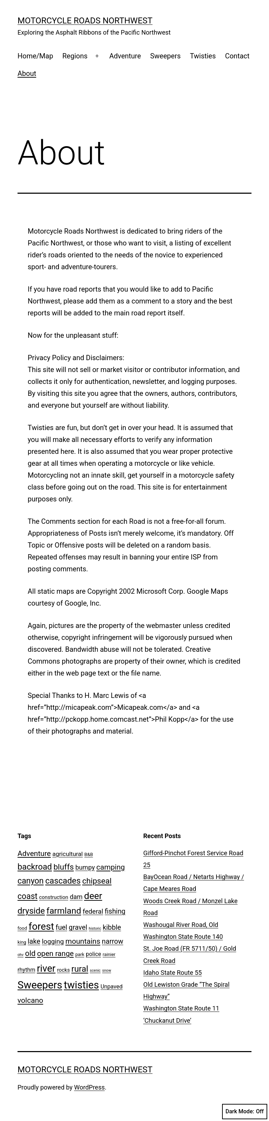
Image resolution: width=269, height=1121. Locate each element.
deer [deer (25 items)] (93, 896)
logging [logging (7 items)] (53, 941)
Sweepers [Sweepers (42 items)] (40, 985)
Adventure (125, 56)
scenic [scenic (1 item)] (95, 970)
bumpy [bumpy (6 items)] (85, 867)
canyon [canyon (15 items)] (31, 881)
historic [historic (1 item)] (95, 928)
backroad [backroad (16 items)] (35, 867)
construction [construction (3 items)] (53, 897)
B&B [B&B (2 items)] (88, 854)
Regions (75, 56)
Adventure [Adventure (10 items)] (34, 853)
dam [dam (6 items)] (76, 896)
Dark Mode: (245, 1111)
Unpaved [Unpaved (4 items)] (112, 986)
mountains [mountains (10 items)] (83, 941)
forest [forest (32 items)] (41, 926)
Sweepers (165, 56)
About (27, 73)
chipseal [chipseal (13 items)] (97, 881)
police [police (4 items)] (93, 954)
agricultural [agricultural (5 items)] (68, 853)
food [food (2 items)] (22, 928)
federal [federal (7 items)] (93, 911)
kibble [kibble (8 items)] (112, 927)
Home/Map (35, 56)
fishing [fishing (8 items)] (115, 911)
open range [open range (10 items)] (55, 953)
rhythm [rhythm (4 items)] (26, 969)
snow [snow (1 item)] (106, 970)
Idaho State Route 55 (172, 972)
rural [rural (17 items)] (79, 969)
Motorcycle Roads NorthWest (85, 21)
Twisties (203, 56)
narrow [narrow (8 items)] (112, 941)
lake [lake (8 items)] (34, 941)
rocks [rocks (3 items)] (63, 970)
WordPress (89, 1087)
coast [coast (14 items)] (27, 896)
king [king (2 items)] (22, 942)
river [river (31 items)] (46, 968)
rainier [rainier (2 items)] (109, 954)
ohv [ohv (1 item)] (20, 954)
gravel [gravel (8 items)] (78, 927)
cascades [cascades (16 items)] (63, 881)
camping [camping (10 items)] (110, 867)
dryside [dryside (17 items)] (31, 911)
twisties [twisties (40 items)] (81, 985)
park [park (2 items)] (79, 954)
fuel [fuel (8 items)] (61, 927)
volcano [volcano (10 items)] (30, 1000)
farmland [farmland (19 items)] (64, 911)
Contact (237, 56)
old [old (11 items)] (30, 953)
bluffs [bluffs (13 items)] (64, 867)
